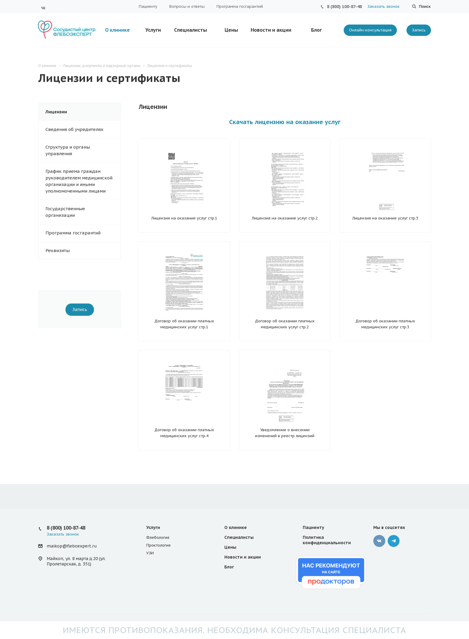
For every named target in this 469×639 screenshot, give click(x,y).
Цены (231, 30)
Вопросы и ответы (187, 6)
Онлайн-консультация (370, 30)
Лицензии (56, 112)
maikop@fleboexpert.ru (72, 546)
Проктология (158, 545)
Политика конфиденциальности (327, 540)
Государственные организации (65, 212)
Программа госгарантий (240, 6)
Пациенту (148, 6)
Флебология (157, 537)
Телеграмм (394, 541)
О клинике (117, 30)
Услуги (153, 30)
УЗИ (150, 553)
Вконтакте (43, 8)
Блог (316, 30)
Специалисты (190, 30)
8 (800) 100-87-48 (344, 6)
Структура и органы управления (67, 150)
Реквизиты (57, 250)
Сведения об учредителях (74, 129)
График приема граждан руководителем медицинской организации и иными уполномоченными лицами (78, 181)
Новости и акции (271, 30)
